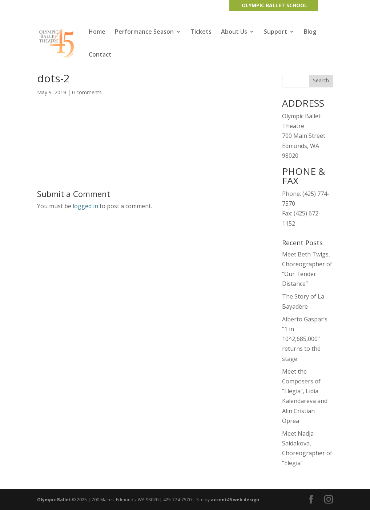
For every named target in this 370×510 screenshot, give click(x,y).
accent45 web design (235, 500)
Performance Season (144, 32)
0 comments (87, 92)
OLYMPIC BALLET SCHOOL (274, 5)
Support (275, 32)
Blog (310, 32)
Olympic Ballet (54, 500)
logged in (85, 206)
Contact (100, 55)
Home (97, 32)
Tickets (201, 32)
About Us (234, 32)
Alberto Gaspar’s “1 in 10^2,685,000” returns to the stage (304, 339)
